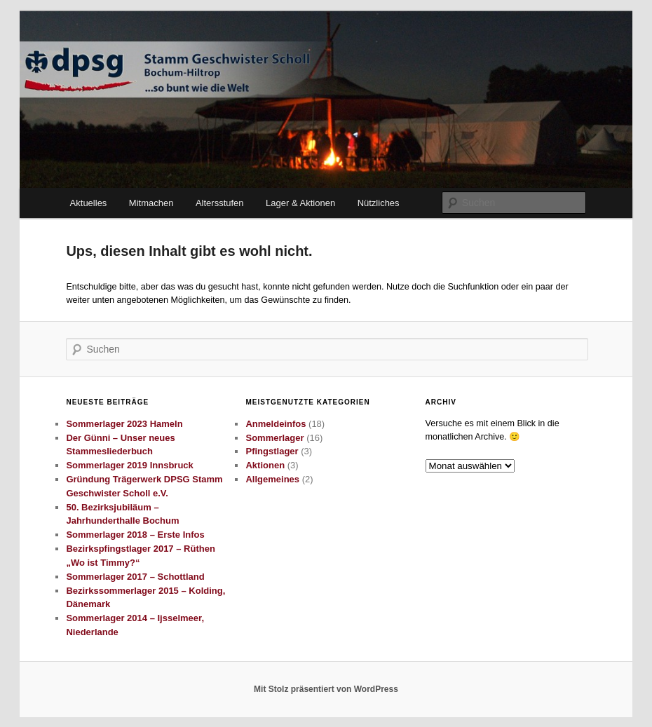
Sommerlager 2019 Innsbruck (129, 465)
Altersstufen (220, 203)
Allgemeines (272, 479)
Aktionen (265, 465)
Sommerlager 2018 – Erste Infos (135, 534)
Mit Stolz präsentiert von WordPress (326, 689)
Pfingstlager (271, 451)
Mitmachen (151, 203)
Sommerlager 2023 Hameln (124, 424)
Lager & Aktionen (300, 203)
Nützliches (379, 203)
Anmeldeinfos (275, 424)
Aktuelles (88, 203)
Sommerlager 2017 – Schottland (135, 576)
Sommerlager (274, 438)
